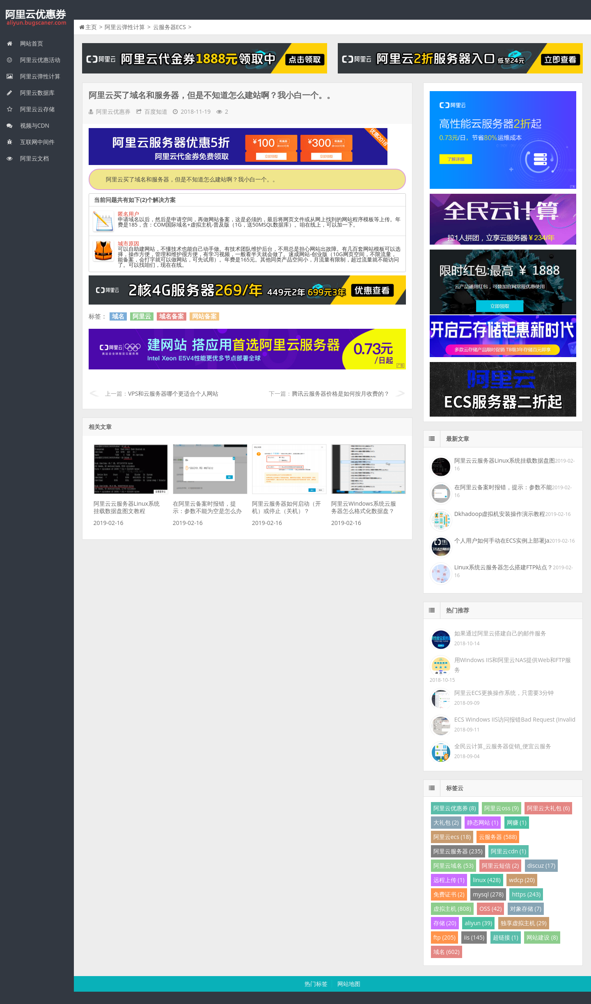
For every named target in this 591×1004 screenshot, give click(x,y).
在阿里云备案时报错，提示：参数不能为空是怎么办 (207, 507)
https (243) (526, 894)
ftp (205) (444, 937)
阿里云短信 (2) (500, 865)
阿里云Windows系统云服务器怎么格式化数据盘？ (363, 507)
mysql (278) (488, 894)
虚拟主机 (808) (452, 908)
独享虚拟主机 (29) (524, 923)
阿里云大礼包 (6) (548, 808)
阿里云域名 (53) (453, 865)
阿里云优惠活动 (33, 60)
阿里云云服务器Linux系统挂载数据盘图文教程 (127, 507)
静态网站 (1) (482, 822)
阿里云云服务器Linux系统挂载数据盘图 (504, 460)
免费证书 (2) (449, 894)
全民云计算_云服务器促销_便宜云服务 (502, 746)
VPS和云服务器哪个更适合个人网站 (173, 393)
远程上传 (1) (449, 880)
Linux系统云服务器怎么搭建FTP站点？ (503, 567)
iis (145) (474, 937)
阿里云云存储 (30, 109)
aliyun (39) (478, 923)
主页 (91, 27)
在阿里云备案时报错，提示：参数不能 (503, 487)
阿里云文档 (27, 158)
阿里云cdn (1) (508, 851)
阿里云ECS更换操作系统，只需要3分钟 (504, 693)
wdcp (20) (522, 880)
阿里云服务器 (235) (458, 851)
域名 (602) (446, 952)
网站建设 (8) (542, 937)
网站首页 (24, 43)
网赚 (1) (517, 822)
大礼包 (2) (446, 822)
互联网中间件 (30, 142)
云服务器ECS (169, 27)
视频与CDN (27, 125)
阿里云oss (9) (501, 808)
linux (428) (486, 880)
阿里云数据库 (30, 92)
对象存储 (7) (525, 908)
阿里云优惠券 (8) (454, 808)
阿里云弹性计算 (33, 76)
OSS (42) (490, 908)
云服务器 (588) (498, 837)
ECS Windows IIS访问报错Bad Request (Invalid (514, 719)
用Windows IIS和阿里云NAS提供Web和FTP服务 (512, 665)
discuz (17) (541, 865)
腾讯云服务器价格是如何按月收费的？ (340, 393)
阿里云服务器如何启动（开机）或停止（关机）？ (286, 507)
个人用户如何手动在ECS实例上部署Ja (502, 540)
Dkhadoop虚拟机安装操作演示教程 (499, 514)
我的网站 (37, 18)
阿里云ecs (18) (452, 837)
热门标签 (316, 984)
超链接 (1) (505, 937)
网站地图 (348, 984)
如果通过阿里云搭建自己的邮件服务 (500, 633)
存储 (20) (444, 923)
